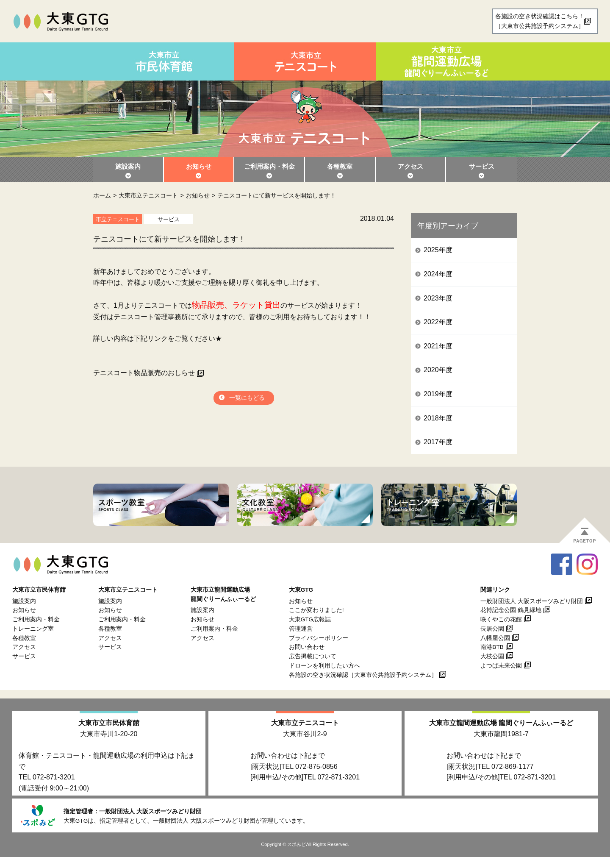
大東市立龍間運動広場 (501, 722)
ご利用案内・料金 (269, 166)
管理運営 (301, 629)
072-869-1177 (512, 766)
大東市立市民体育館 (108, 722)
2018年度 (438, 418)
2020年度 (438, 369)
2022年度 (438, 322)
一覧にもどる (247, 398)
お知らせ (198, 166)
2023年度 (438, 298)
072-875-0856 (316, 766)
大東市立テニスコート (148, 195)
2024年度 (438, 274)
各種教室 (339, 166)
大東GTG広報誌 (310, 619)
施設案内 (128, 166)
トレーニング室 (33, 629)
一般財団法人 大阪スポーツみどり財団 (531, 601)
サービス (481, 166)
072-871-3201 (54, 777)
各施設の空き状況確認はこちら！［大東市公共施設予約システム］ (539, 21)
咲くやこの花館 (501, 619)
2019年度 (438, 394)
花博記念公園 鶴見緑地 (510, 610)
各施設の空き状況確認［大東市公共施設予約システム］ (363, 675)
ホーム (102, 195)
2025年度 (438, 249)
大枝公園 (492, 656)
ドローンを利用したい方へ (324, 665)
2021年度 (438, 346)
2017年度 (438, 441)
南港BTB (491, 647)
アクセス (410, 166)
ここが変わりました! (316, 610)
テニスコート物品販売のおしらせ (144, 372)
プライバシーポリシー (318, 638)
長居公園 (492, 629)
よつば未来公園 (501, 665)
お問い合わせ (306, 647)
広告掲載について (312, 656)
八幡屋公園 (495, 638)
